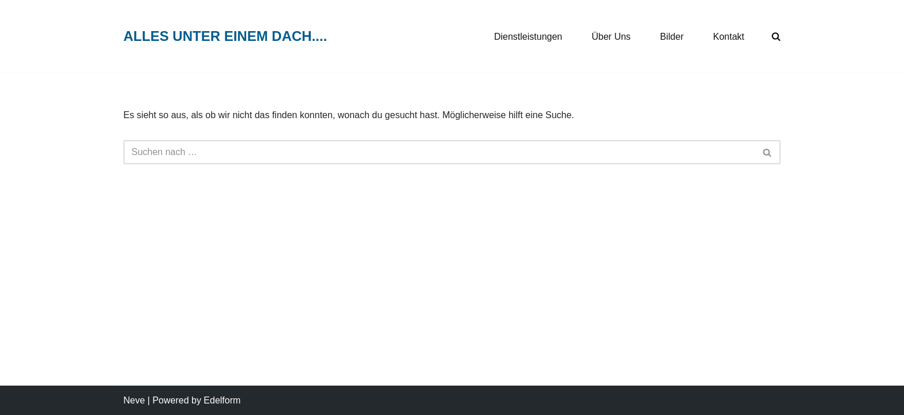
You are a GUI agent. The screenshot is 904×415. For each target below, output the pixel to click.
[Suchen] (439, 152)
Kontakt (728, 37)
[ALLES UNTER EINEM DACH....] (225, 36)
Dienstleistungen (528, 37)
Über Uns (611, 37)
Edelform (222, 400)
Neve (134, 400)
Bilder (672, 37)
